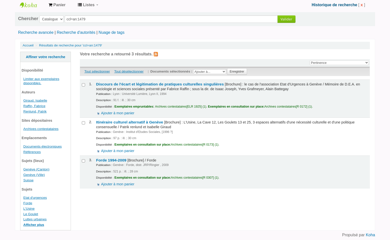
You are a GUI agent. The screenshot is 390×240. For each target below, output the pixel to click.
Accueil (28, 45)
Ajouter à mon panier (117, 113)
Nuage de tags (111, 32)
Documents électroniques (42, 146)
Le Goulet (30, 214)
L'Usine (29, 208)
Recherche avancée (35, 32)
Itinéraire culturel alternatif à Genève (129, 122)
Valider (286, 19)
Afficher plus (33, 225)
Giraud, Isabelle (35, 100)
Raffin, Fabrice (34, 106)
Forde (27, 203)
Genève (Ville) (34, 175)
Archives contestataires (32, 5)
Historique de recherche (334, 5)
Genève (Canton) (36, 169)
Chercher (28, 18)
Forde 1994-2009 (111, 160)
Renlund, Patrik (35, 111)
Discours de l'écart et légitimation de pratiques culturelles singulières (160, 84)
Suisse (28, 180)
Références (32, 152)
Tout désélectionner (129, 71)
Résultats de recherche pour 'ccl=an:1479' (70, 45)
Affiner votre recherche (45, 57)
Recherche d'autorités (76, 32)
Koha (370, 235)
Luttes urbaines (35, 219)
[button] (57, 5)
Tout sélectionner (97, 71)
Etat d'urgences (35, 198)
